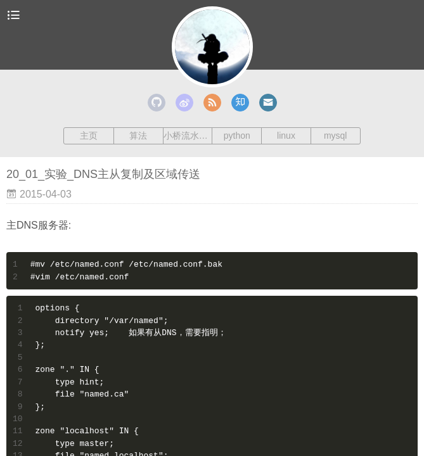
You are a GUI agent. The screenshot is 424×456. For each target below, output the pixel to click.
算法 (138, 135)
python (237, 135)
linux (286, 135)
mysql (335, 135)
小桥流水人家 (188, 135)
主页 (89, 135)
